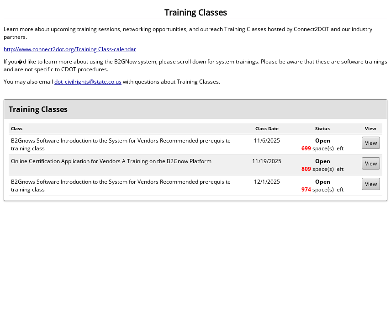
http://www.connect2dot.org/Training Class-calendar (70, 49)
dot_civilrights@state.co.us (88, 81)
